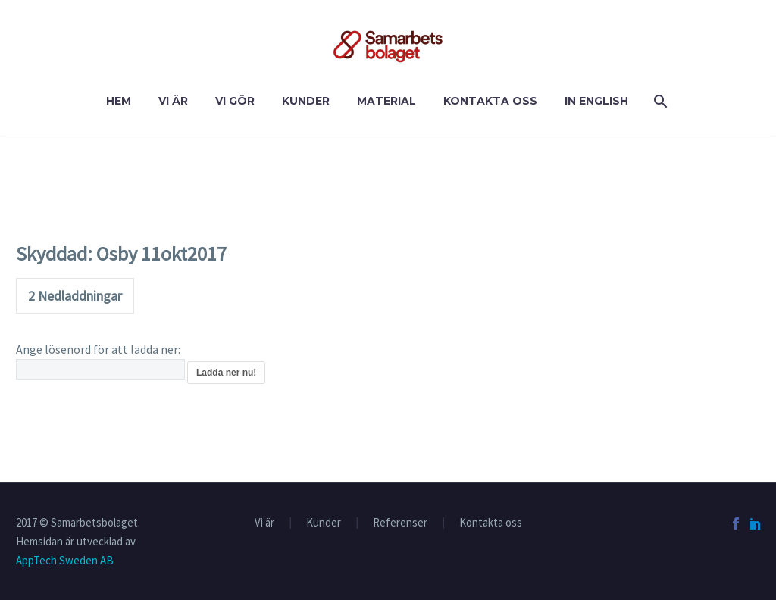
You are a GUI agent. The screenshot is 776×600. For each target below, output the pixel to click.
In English (596, 101)
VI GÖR (235, 101)
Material (386, 101)
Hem (118, 101)
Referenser (400, 523)
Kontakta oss (490, 101)
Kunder (306, 101)
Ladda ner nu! (226, 372)
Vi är (173, 101)
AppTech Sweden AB (65, 560)
